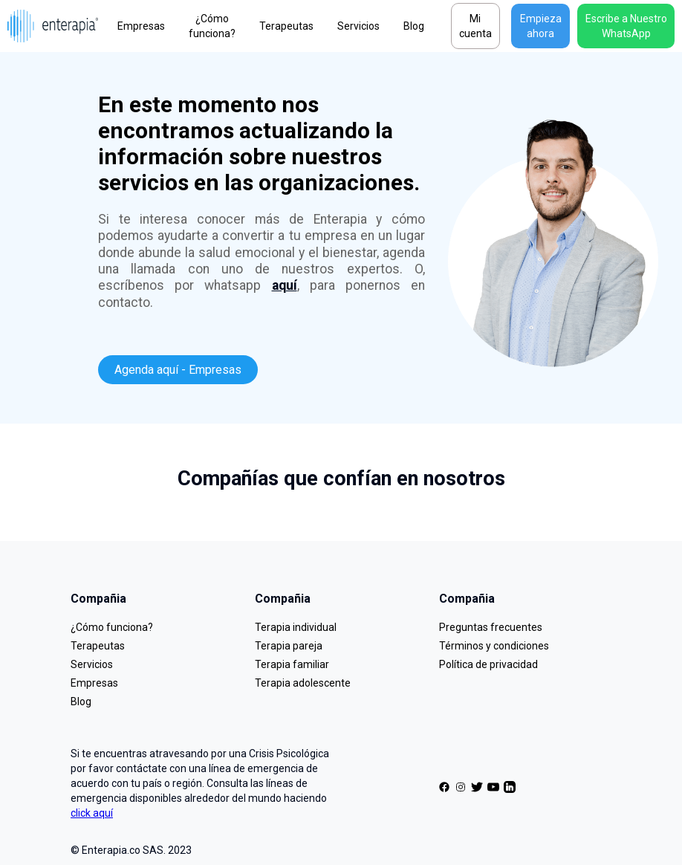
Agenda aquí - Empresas (177, 370)
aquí (284, 285)
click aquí (92, 813)
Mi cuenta (475, 26)
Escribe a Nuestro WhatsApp (626, 26)
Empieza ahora (541, 26)
